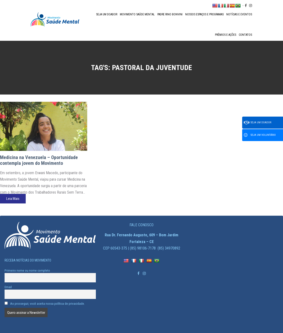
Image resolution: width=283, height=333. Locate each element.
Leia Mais (12, 198)
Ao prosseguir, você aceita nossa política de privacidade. (45, 303)
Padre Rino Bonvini (170, 14)
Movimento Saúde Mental (137, 14)
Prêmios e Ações (225, 34)
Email (8, 287)
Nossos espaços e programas (204, 14)
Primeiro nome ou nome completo (27, 270)
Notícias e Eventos (239, 14)
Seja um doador (106, 14)
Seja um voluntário (260, 135)
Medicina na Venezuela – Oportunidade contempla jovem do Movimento (39, 160)
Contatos (245, 34)
